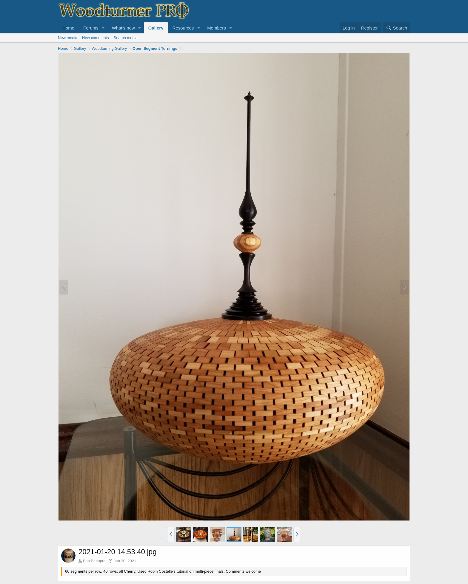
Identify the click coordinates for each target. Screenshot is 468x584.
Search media (126, 37)
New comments (95, 37)
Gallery (156, 27)
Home (68, 27)
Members (216, 27)
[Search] (396, 27)
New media (67, 37)
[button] (103, 27)
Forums (90, 27)
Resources (183, 27)
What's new (123, 27)
